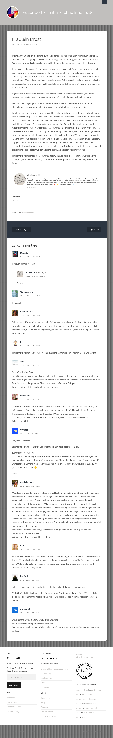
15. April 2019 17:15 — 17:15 (31, 296)
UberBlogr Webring (85, 657)
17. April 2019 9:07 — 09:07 (31, 613)
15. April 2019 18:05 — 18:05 (31, 346)
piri (35, 45)
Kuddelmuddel (28, 213)
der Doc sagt (46, 674)
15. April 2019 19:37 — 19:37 (31, 366)
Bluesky (79, 655)
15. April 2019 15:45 (21, 45)
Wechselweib (27, 292)
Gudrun (79, 704)
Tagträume (94, 230)
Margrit (79, 699)
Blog (43, 703)
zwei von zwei (46, 678)
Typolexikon (46, 698)
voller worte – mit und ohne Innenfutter (36, 731)
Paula (23, 546)
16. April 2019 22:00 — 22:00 (31, 550)
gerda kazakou (27, 482)
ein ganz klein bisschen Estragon (54, 669)
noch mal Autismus (48, 716)
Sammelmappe (47, 712)
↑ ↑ (105, 731)
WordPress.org (13, 712)
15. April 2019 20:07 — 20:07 (31, 400)
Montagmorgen (21, 230)
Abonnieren (14, 685)
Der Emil (24, 576)
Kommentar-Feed (14, 707)
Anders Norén (96, 731)
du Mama (45, 687)
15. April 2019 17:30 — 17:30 (31, 316)
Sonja (23, 362)
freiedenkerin (26, 312)
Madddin (24, 253)
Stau (43, 683)
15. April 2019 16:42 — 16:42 (31, 257)
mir (73, 181)
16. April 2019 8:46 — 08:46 (31, 434)
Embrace (44, 707)
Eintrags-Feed (12, 702)
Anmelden (11, 698)
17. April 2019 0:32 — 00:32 (31, 580)
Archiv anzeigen (32, 188)
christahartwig (82, 690)
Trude (78, 713)
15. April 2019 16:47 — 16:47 (36, 277)
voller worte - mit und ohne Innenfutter (63, 12)
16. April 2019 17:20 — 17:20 (31, 486)
